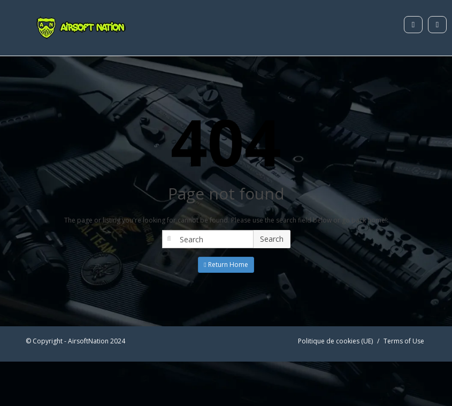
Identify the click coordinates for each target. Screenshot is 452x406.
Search (272, 239)
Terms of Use (404, 341)
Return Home (226, 264)
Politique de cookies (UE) (335, 341)
